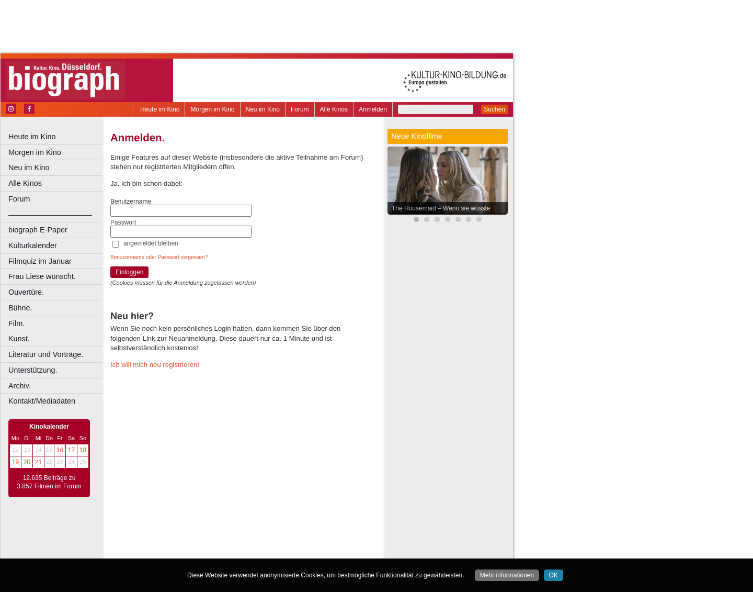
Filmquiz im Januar (40, 261)
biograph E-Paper (37, 230)
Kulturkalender (32, 245)
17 (71, 450)
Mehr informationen (507, 575)
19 (15, 462)
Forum (300, 109)
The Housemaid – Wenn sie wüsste (441, 208)
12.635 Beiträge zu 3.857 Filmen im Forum (49, 482)
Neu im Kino (263, 109)
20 (27, 462)
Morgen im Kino (212, 109)
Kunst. (19, 338)
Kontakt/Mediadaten (41, 401)
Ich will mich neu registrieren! (154, 364)
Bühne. (20, 308)
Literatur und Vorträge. (45, 354)
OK (553, 575)
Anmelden (373, 109)
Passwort (123, 222)
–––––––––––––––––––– (50, 214)
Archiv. (19, 386)
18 (82, 450)
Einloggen (129, 272)
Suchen (494, 109)
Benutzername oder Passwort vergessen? (159, 257)
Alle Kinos (334, 109)
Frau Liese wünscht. (42, 276)
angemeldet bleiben (150, 243)
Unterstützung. (33, 370)
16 (59, 450)
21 (38, 462)
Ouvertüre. (26, 292)
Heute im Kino (159, 109)
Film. (16, 323)
